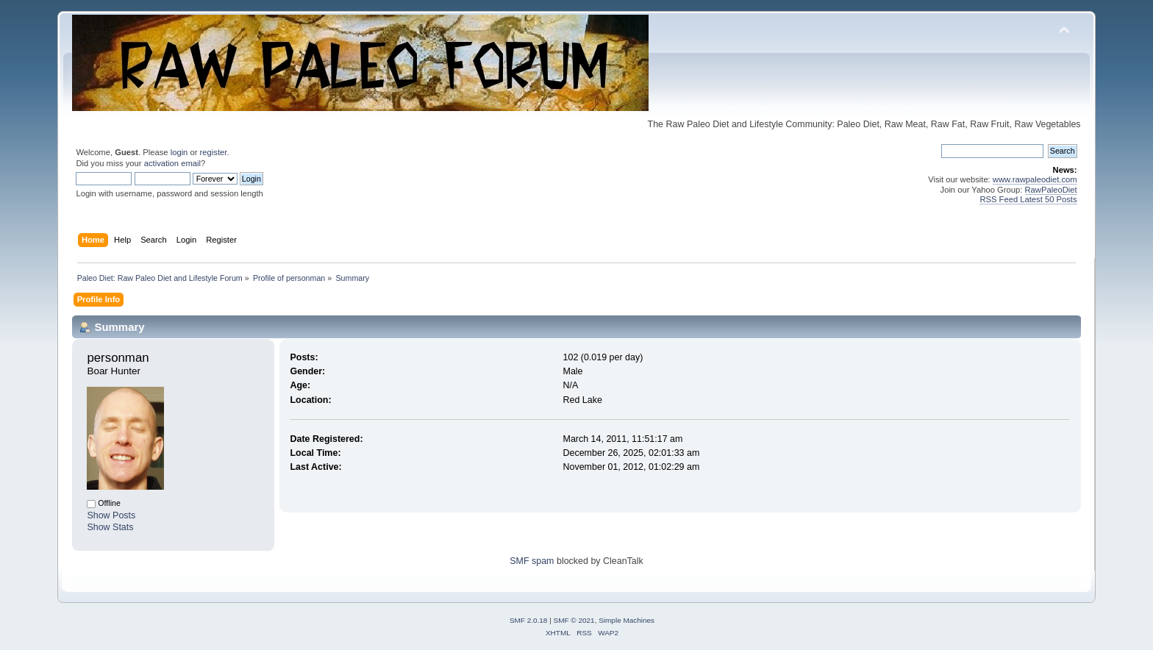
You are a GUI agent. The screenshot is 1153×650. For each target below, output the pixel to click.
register (213, 152)
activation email (172, 163)
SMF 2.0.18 (529, 620)
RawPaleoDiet (1051, 189)
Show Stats (110, 527)
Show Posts (111, 515)
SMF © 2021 (574, 620)
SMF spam (532, 561)
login (179, 152)
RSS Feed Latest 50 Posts (1028, 199)
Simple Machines (626, 620)
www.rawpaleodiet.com (1035, 179)
